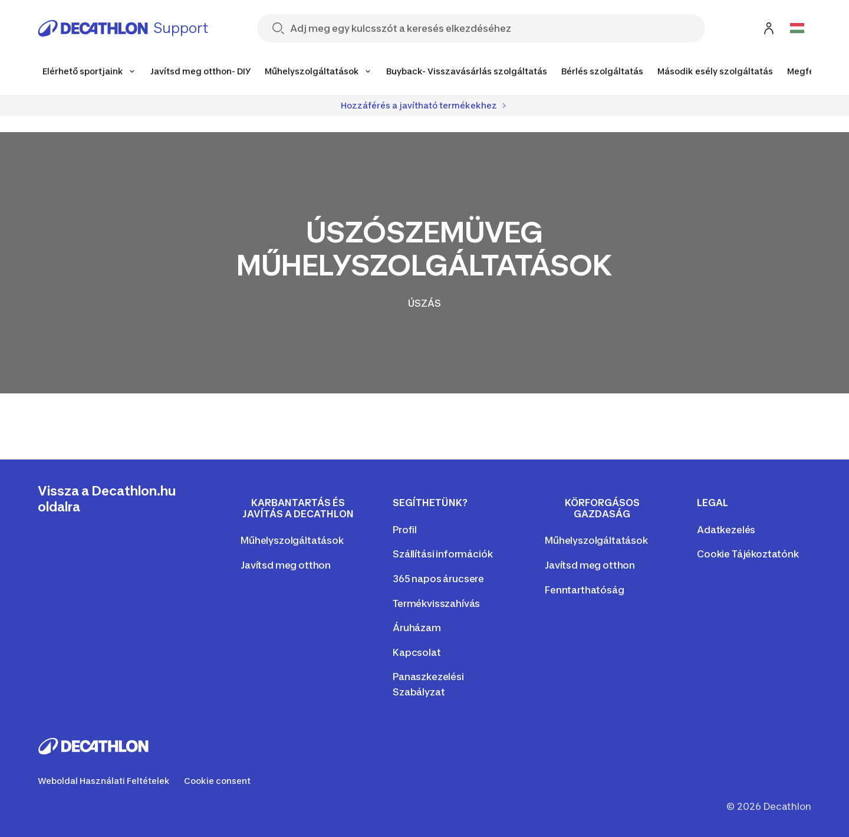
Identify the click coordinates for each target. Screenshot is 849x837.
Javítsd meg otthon (286, 565)
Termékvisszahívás (436, 603)
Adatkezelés (726, 530)
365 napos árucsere (438, 579)
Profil (405, 530)
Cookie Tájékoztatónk (748, 554)
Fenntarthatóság (584, 590)
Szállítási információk (442, 554)
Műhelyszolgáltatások (292, 540)
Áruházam (417, 628)
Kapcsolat (417, 652)
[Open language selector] (797, 28)
